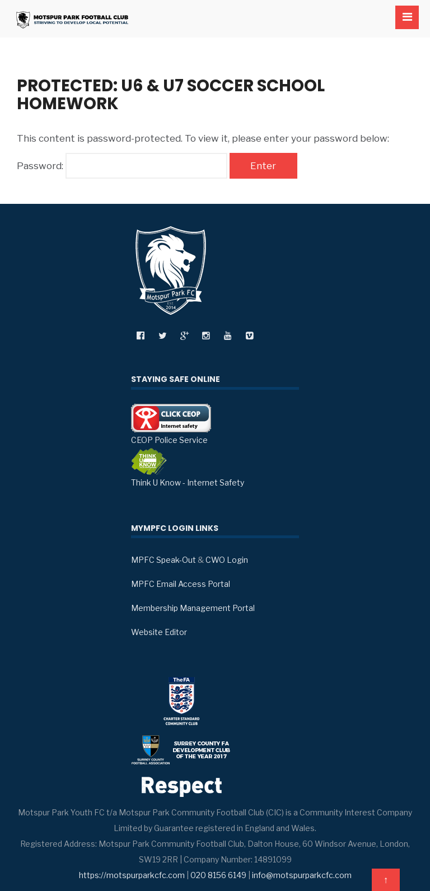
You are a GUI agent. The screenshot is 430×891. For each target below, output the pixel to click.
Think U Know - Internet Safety (187, 467)
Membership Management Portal (193, 608)
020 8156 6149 (218, 875)
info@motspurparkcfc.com (302, 875)
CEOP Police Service (171, 424)
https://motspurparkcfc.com (132, 875)
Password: (122, 165)
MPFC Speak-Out (163, 560)
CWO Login (226, 560)
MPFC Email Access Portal (180, 584)
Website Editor (159, 632)
